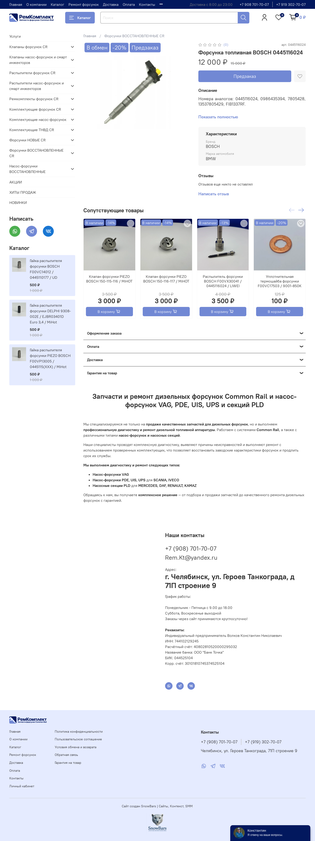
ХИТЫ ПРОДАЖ (22, 192)
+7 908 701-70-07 (254, 4)
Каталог (57, 4)
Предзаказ (245, 76)
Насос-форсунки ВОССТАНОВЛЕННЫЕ (27, 169)
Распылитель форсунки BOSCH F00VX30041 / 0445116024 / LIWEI (223, 281)
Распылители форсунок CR (32, 72)
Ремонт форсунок (83, 4)
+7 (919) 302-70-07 (263, 742)
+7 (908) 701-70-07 (190, 548)
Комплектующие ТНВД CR (31, 129)
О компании (36, 4)
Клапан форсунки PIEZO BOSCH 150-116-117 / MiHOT (166, 278)
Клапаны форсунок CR (28, 46)
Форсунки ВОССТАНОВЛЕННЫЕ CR (134, 35)
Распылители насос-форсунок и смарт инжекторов (36, 86)
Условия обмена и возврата (75, 747)
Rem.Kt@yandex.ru (191, 557)
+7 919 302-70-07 (291, 4)
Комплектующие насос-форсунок (37, 119)
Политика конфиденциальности (79, 731)
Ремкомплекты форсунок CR (33, 98)
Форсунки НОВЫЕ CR (27, 140)
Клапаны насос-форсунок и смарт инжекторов (38, 60)
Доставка (111, 4)
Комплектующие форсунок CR (35, 109)
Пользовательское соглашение (78, 739)
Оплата (129, 4)
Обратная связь (66, 755)
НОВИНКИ (18, 202)
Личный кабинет (21, 786)
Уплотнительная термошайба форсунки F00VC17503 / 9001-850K (279, 281)
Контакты (147, 4)
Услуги (15, 36)
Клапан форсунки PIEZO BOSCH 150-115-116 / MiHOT (109, 278)
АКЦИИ (15, 182)
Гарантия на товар (68, 763)
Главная (15, 4)
